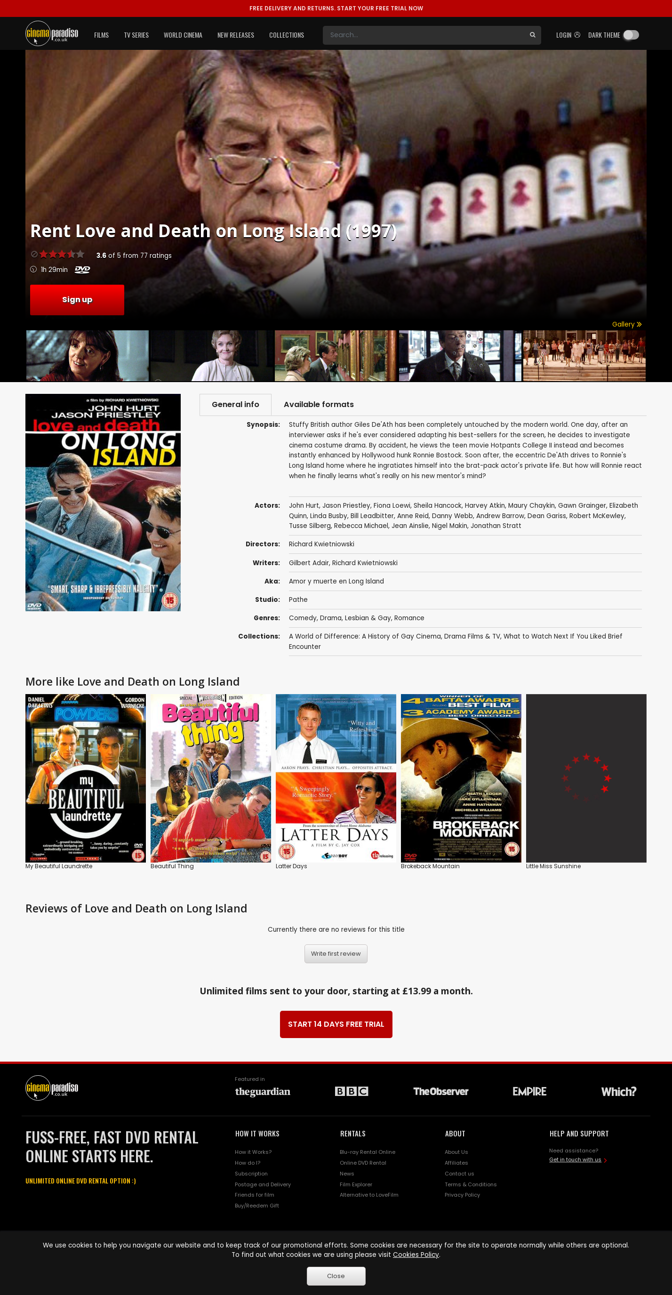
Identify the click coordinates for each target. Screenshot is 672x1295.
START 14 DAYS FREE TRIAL (336, 1024)
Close (336, 1276)
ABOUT (455, 1133)
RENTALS (353, 1133)
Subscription (251, 1173)
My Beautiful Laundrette (58, 866)
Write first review (336, 954)
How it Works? (253, 1152)
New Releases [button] (235, 35)
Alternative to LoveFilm (369, 1195)
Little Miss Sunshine (553, 866)
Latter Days (291, 866)
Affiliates (456, 1163)
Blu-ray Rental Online (367, 1152)
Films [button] (101, 35)
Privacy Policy (462, 1195)
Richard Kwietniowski (365, 563)
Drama (331, 618)
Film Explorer (356, 1184)
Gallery (627, 324)
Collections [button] (286, 35)
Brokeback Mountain (430, 866)
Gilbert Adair (309, 563)
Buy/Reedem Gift (257, 1205)
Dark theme (604, 35)
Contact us (459, 1173)
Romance (409, 618)
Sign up (77, 299)
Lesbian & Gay (368, 618)
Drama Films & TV (472, 636)
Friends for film (254, 1195)
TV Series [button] (136, 35)
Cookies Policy (416, 1254)
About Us (456, 1152)
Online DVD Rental (363, 1163)
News (347, 1173)
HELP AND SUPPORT (579, 1133)
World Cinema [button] (183, 35)
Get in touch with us (575, 1159)
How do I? (247, 1163)
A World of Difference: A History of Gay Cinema (365, 636)
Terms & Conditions (471, 1184)
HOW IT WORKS (257, 1133)
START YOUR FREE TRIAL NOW (336, 8)
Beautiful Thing (172, 866)
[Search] (423, 35)
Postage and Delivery (263, 1184)
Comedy (303, 618)
